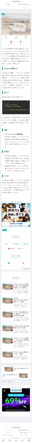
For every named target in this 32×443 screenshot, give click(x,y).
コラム (8, 432)
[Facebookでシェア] (16, 37)
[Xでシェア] (6, 37)
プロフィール (23, 435)
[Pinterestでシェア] (11, 42)
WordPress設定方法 (23, 430)
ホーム (8, 430)
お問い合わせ (23, 432)
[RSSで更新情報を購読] (23, 263)
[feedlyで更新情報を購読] (8, 263)
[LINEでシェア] (25, 37)
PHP (4, 230)
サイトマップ (16, 437)
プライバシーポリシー (8, 435)
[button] (21, 42)
